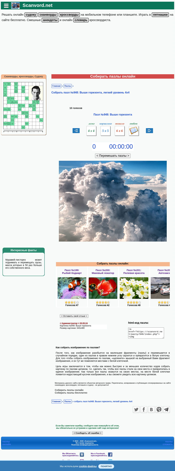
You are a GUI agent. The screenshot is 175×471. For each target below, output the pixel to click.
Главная (56, 86)
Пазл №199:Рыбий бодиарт (72, 271)
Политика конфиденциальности (84, 447)
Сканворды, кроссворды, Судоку (23, 76)
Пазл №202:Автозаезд (165, 271)
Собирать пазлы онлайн (69, 392)
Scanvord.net (37, 5)
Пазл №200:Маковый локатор (103, 271)
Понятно (106, 466)
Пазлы (67, 86)
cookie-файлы (88, 466)
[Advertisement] (87, 49)
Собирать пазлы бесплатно (71, 394)
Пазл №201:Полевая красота (133, 271)
